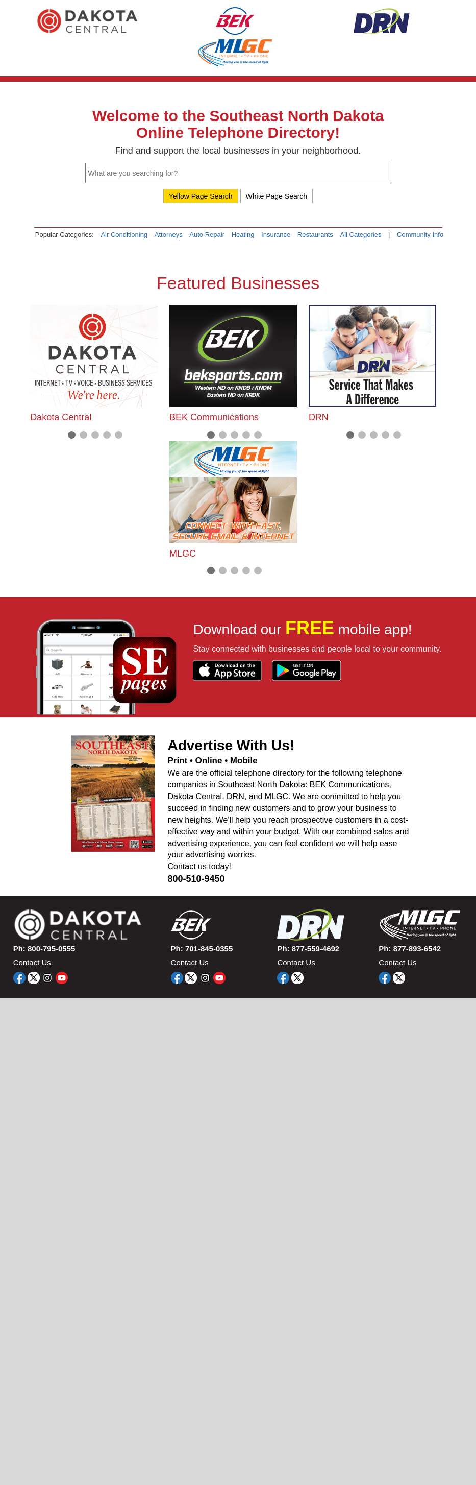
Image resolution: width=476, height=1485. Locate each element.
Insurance (275, 234)
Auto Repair (206, 234)
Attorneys (169, 234)
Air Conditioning (124, 234)
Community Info (420, 234)
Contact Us (32, 962)
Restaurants (315, 234)
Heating (243, 234)
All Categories (361, 234)
